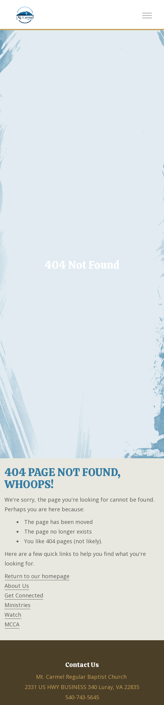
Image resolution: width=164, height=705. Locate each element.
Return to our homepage (37, 576)
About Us (17, 585)
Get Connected (24, 595)
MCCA (12, 624)
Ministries (18, 605)
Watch (13, 614)
